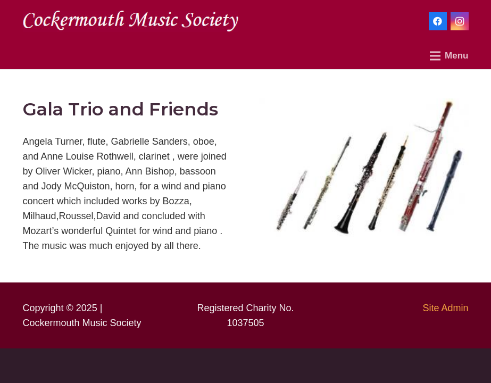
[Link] (130, 21)
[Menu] (449, 56)
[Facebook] (438, 21)
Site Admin (445, 308)
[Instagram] (460, 21)
